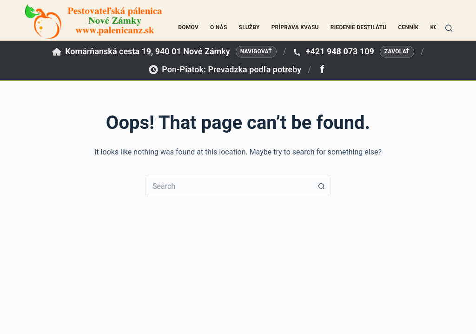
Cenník (408, 27)
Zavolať (397, 51)
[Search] (448, 28)
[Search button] (321, 186)
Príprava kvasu (295, 27)
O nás (218, 27)
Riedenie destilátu (359, 27)
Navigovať (256, 51)
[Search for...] (228, 186)
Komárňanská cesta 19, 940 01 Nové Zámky (147, 51)
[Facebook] (322, 69)
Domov (188, 27)
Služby (249, 27)
